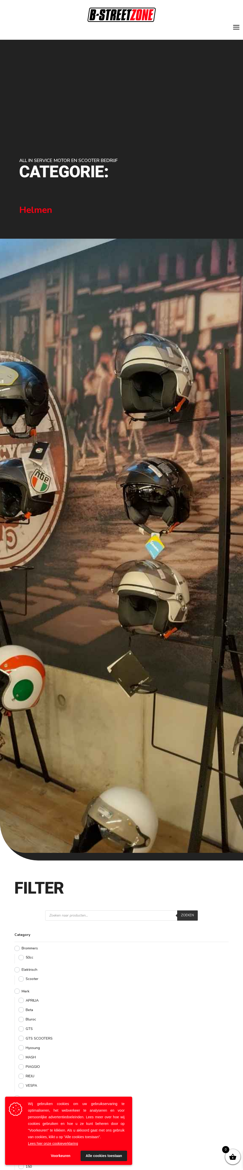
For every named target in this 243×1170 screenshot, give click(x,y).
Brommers (30, 948)
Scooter (32, 978)
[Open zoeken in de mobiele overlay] (121, 915)
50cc (29, 957)
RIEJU (30, 1076)
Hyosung (33, 1047)
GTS (29, 1028)
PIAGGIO (33, 1066)
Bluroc (31, 1019)
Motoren (28, 1098)
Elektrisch (29, 969)
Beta (29, 1009)
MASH (31, 1057)
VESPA (31, 1085)
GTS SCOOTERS (39, 1038)
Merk (25, 991)
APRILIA (32, 1000)
